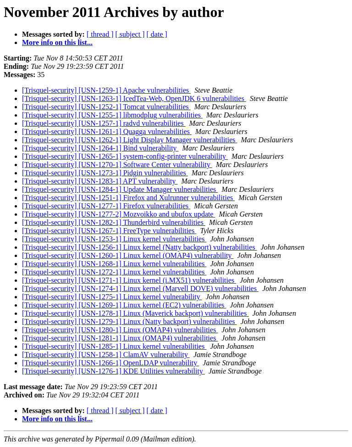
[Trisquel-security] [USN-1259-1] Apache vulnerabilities (106, 90)
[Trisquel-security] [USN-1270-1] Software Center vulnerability (117, 164)
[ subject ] (130, 34)
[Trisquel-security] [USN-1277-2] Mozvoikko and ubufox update (118, 214)
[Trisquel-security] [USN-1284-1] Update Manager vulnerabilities (120, 189)
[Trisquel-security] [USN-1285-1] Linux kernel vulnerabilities (114, 346)
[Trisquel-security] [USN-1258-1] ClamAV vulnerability (106, 354)
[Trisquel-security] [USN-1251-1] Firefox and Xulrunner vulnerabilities (128, 197)
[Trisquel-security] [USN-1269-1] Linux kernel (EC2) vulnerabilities (124, 305)
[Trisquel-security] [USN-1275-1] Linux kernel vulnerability (112, 297)
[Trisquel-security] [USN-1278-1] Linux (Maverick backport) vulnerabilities (135, 313)
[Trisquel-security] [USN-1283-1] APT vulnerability (100, 181)
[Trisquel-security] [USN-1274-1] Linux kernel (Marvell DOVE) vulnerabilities (140, 288)
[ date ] (157, 34)
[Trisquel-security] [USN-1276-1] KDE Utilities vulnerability (113, 371)
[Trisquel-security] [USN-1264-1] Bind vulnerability (100, 148)
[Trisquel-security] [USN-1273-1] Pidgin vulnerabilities (105, 173)
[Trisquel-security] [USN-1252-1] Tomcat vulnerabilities (106, 107)
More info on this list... (57, 42)
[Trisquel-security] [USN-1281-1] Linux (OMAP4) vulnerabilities (120, 338)
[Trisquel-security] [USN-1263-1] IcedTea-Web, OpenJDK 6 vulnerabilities (134, 98)
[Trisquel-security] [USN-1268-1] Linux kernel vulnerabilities (114, 264)
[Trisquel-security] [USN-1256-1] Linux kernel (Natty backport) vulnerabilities (139, 247)
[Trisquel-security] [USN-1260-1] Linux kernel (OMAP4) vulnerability (128, 255)
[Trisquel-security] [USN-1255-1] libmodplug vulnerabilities (112, 115)
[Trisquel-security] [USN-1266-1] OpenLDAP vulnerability (110, 363)
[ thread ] (100, 34)
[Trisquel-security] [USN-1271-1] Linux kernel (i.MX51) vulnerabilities (129, 280)
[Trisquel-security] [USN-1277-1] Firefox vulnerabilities (106, 206)
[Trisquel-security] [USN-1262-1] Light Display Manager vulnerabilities (129, 140)
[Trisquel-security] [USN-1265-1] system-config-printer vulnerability (125, 156)
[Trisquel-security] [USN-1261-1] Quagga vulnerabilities (107, 131)
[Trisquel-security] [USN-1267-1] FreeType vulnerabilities (109, 231)
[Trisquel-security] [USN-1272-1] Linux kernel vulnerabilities (114, 272)
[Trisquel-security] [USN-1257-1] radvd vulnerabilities (104, 123)
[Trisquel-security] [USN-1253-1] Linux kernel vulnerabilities (114, 239)
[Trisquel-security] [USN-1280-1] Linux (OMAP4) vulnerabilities (120, 330)
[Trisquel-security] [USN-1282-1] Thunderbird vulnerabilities (113, 222)
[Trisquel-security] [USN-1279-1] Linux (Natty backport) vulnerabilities (129, 321)
